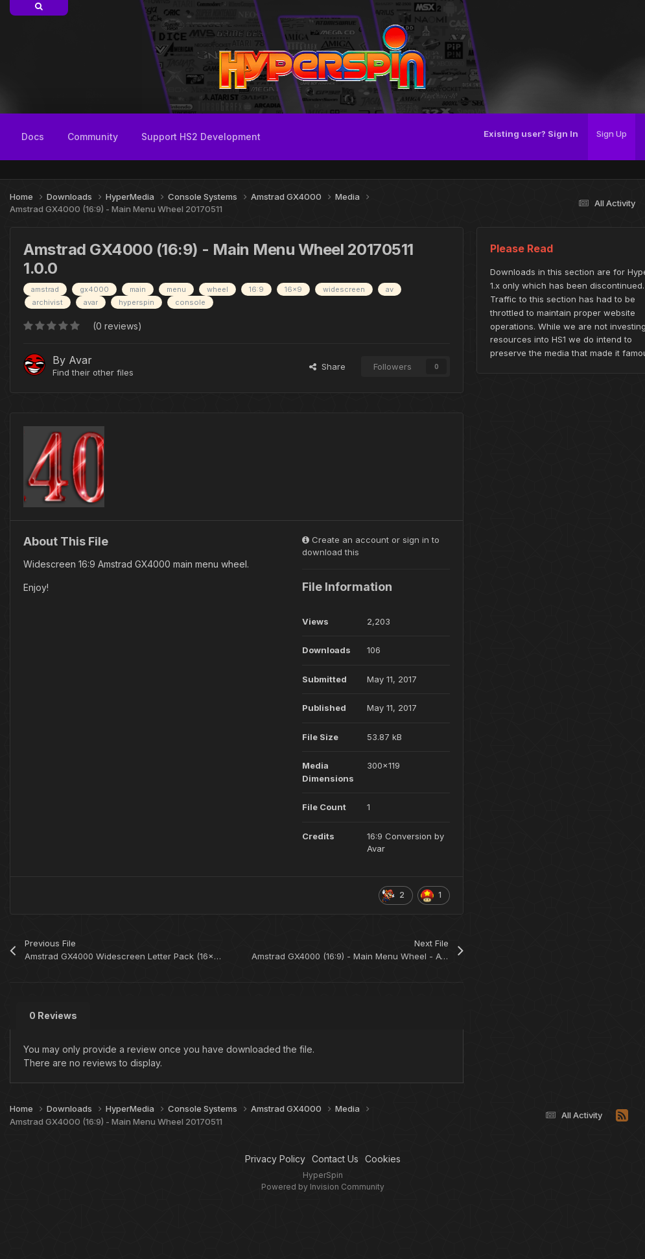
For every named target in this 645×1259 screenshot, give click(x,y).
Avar (80, 360)
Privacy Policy (275, 1158)
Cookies (383, 1158)
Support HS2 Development (201, 136)
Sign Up (611, 133)
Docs (32, 136)
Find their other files (93, 372)
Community (92, 136)
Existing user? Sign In (531, 133)
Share (327, 366)
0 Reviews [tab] (53, 1015)
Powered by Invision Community (322, 1187)
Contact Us (335, 1158)
